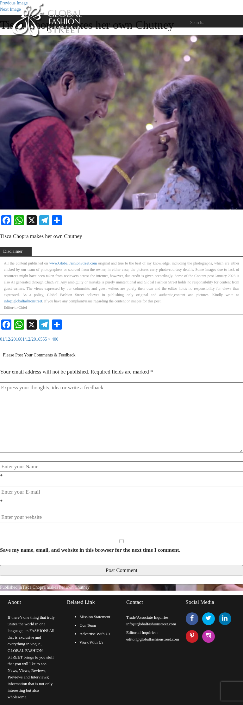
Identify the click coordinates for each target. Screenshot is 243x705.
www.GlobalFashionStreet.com (73, 263)
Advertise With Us (95, 633)
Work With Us (91, 642)
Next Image (10, 9)
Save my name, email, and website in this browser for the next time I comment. (90, 550)
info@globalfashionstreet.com (151, 624)
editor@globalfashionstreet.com (152, 639)
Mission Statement (95, 616)
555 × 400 (49, 339)
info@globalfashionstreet (23, 301)
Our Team (88, 625)
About (14, 602)
